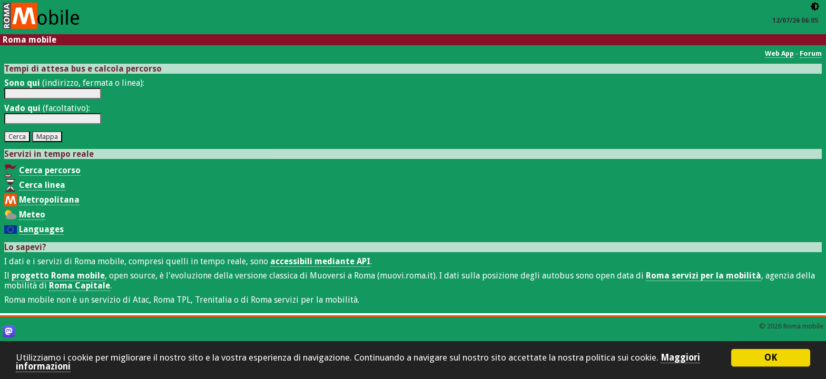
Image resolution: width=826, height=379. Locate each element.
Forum (811, 53)
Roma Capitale (79, 286)
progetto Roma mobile (58, 276)
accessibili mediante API (320, 261)
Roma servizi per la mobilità (703, 276)
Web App (779, 53)
